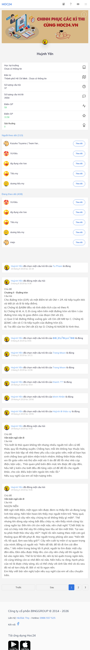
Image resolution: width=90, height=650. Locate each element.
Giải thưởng (9, 123)
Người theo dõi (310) (12, 135)
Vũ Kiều (14, 153)
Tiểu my (14, 173)
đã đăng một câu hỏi (28, 281)
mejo (12, 242)
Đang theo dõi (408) (12, 194)
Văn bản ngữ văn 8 (14, 437)
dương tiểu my (17, 183)
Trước (18, 587)
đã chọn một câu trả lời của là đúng (41, 266)
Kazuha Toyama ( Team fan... (24, 143)
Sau (52, 587)
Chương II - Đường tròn (16, 292)
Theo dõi (79, 144)
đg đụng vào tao (18, 163)
